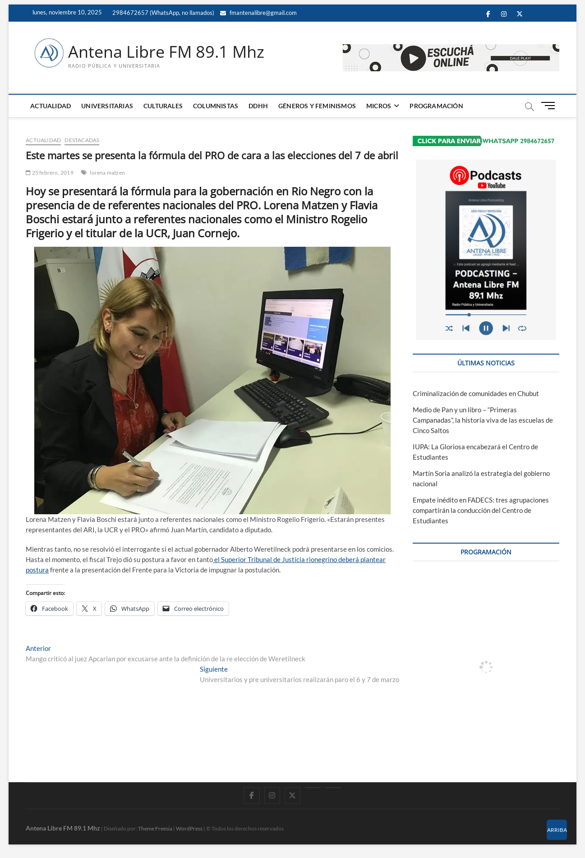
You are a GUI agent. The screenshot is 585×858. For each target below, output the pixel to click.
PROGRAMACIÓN (436, 106)
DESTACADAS (81, 140)
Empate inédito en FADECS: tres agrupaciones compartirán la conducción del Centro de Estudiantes (481, 510)
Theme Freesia (155, 828)
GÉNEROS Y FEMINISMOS (317, 106)
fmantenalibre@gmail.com (258, 12)
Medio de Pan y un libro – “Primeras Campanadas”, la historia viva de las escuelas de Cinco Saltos (483, 420)
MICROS (378, 106)
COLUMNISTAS (215, 106)
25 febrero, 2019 (50, 172)
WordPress (189, 828)
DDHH (258, 106)
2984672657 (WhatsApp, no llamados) (162, 12)
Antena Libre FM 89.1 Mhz (166, 52)
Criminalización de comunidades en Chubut (476, 393)
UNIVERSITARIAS (107, 106)
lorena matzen (107, 172)
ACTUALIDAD (50, 106)
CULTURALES (163, 106)
